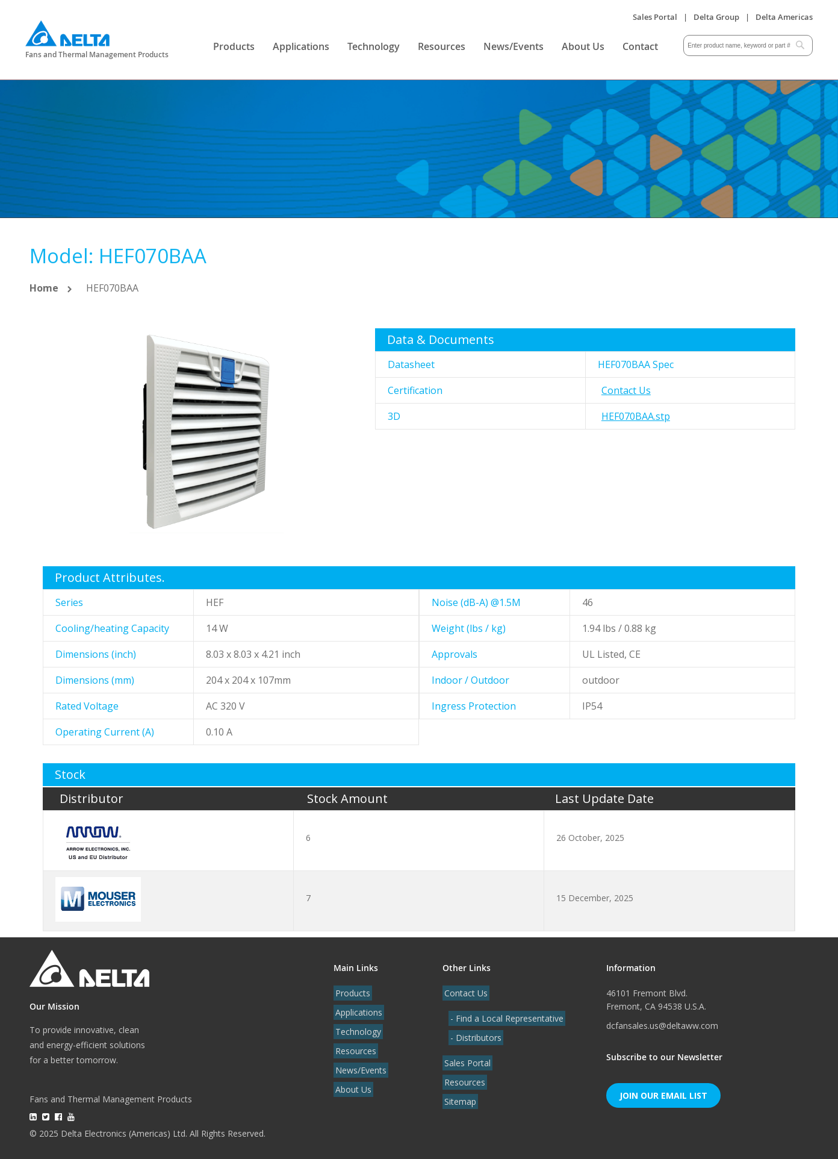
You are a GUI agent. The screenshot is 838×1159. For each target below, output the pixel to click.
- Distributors (474, 1037)
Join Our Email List (663, 1095)
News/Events (513, 46)
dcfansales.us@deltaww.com (662, 1025)
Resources (441, 46)
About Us (583, 46)
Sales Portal (655, 16)
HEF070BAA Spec (636, 364)
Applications (301, 46)
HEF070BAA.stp (635, 416)
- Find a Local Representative (505, 1018)
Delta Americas (784, 16)
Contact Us (626, 390)
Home (43, 288)
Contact (640, 46)
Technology (373, 46)
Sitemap (458, 1101)
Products (234, 46)
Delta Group (716, 16)
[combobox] (748, 45)
